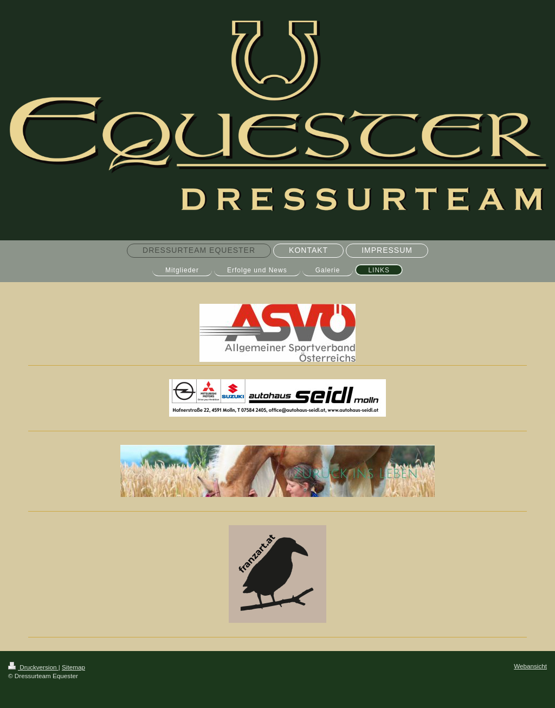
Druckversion (33, 667)
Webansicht (530, 665)
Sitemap (73, 667)
